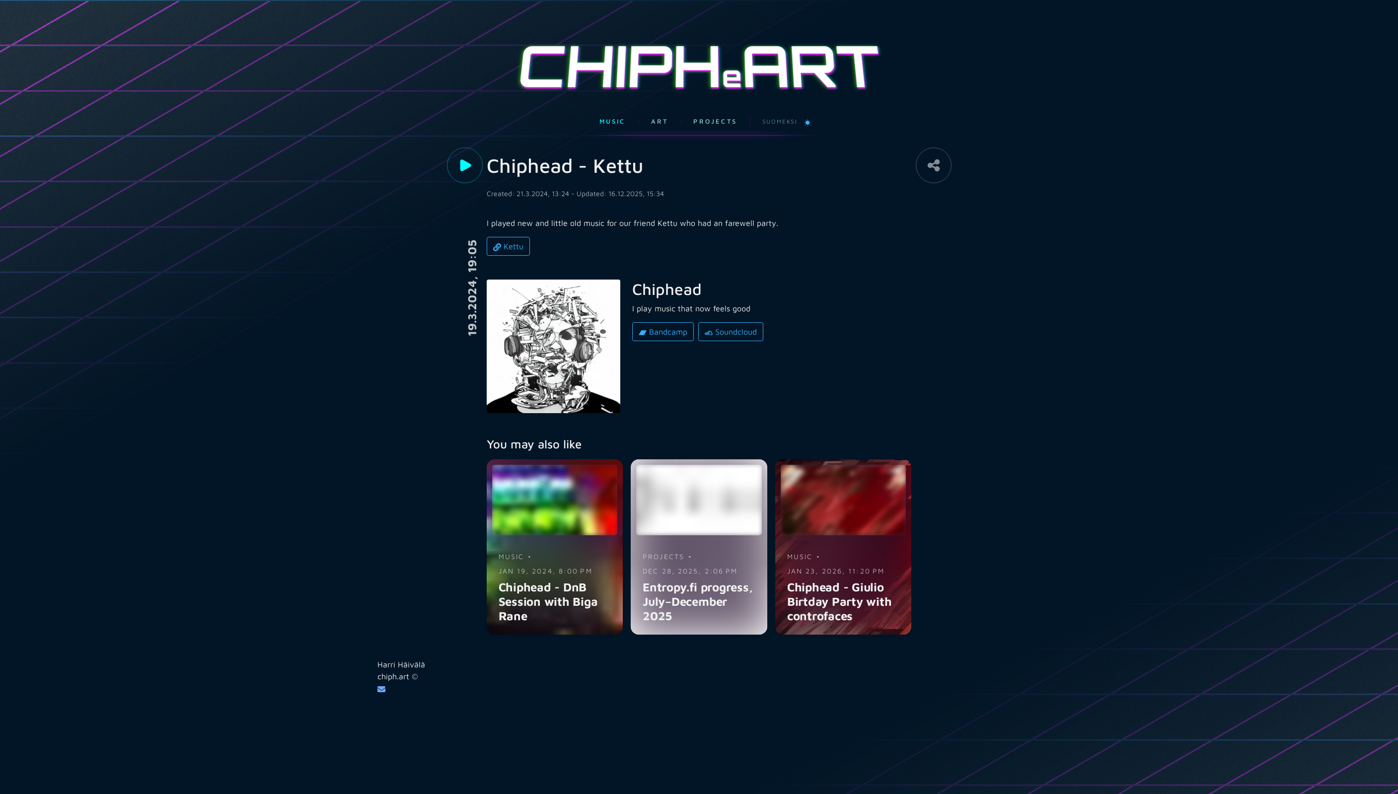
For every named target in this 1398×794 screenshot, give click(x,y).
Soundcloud (731, 318)
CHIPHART (699, 59)
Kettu (508, 233)
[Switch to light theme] (807, 108)
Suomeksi (780, 108)
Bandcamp (663, 318)
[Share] (934, 152)
